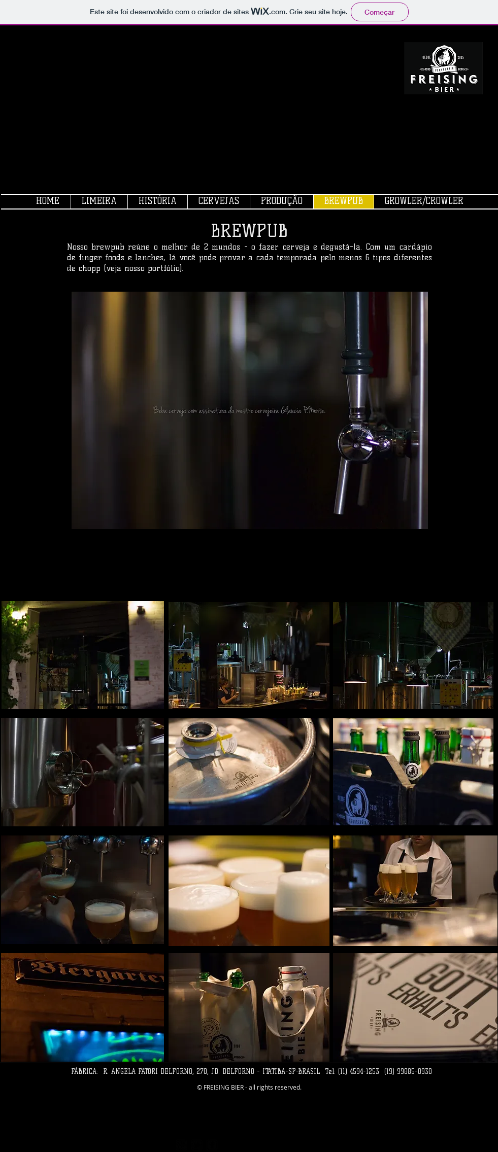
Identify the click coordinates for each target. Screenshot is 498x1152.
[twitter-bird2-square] (197, 1145)
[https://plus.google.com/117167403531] (181, 1145)
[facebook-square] (212, 1145)
